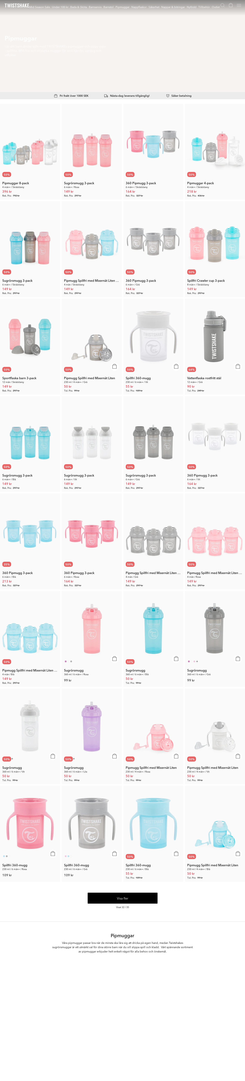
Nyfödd (191, 7)
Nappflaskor (139, 7)
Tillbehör (204, 7)
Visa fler (122, 898)
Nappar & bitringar (173, 7)
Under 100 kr (60, 7)
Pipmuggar (122, 7)
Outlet (216, 7)
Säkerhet (154, 7)
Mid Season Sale (39, 7)
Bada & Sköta (78, 7)
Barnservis (95, 7)
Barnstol (108, 7)
